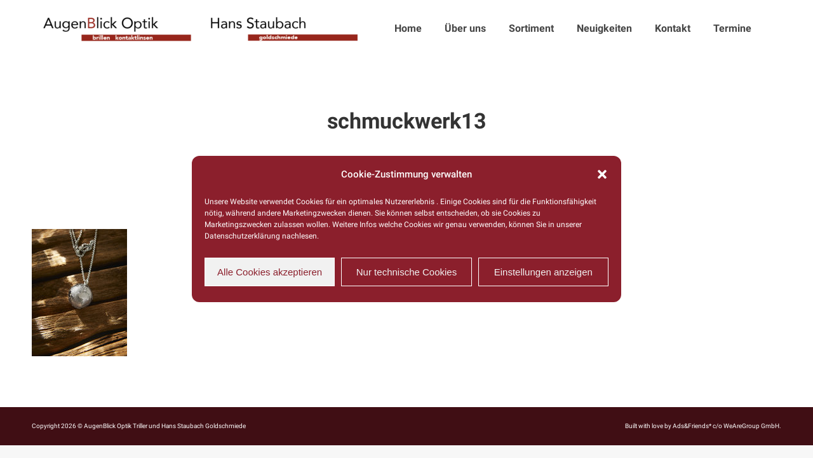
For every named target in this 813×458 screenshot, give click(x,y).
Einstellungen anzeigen (543, 272)
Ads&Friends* (692, 425)
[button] (602, 174)
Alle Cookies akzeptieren (269, 272)
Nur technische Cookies (406, 272)
